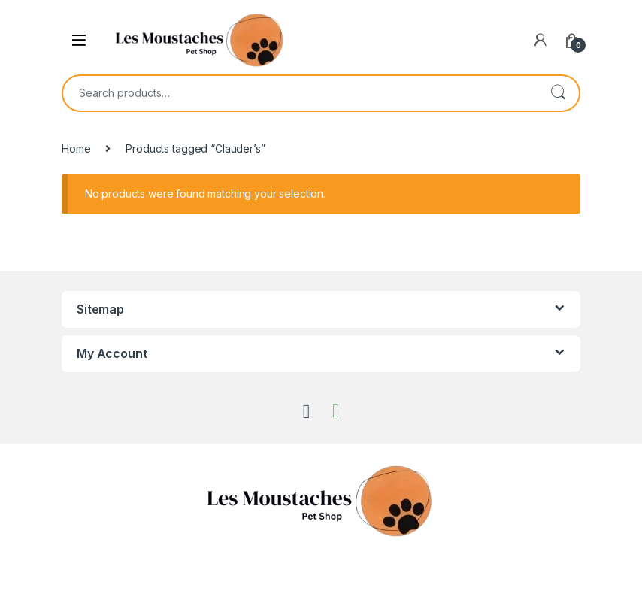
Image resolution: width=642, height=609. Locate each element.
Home (76, 148)
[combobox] (300, 93)
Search (558, 93)
